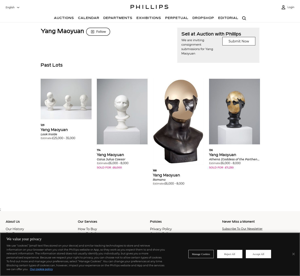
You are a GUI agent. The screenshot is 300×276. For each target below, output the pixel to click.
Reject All (229, 253)
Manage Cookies (201, 253)
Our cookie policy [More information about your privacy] (41, 269)
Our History (15, 229)
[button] (66, 112)
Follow (98, 31)
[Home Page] (149, 7)
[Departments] (117, 18)
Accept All (258, 253)
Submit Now (239, 41)
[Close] (293, 254)
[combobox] (13, 7)
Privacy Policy (161, 229)
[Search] (244, 18)
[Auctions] (64, 18)
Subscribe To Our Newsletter (242, 229)
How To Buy (87, 229)
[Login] (287, 7)
